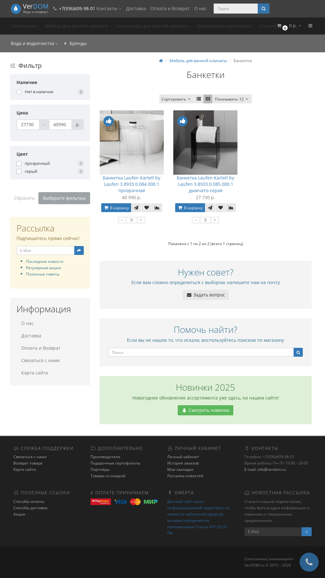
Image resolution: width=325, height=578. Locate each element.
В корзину (116, 208)
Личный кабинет (183, 456)
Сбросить (24, 198)
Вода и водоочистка (34, 43)
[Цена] (28, 124)
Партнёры (99, 469)
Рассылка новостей (185, 475)
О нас (200, 8)
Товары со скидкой (108, 475)
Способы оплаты (28, 501)
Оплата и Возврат (170, 8)
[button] (288, 26)
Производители (105, 456)
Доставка (136, 8)
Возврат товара (28, 463)
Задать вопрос (205, 295)
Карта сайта (34, 373)
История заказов (183, 463)
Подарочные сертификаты (115, 463)
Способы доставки (30, 507)
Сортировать (177, 99)
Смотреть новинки (205, 410)
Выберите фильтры (64, 198)
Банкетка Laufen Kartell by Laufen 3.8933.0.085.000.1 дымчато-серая (205, 184)
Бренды (75, 43)
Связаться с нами (40, 360)
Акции (19, 514)
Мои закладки (180, 469)
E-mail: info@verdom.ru (265, 469)
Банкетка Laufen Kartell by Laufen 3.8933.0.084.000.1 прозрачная (131, 184)
